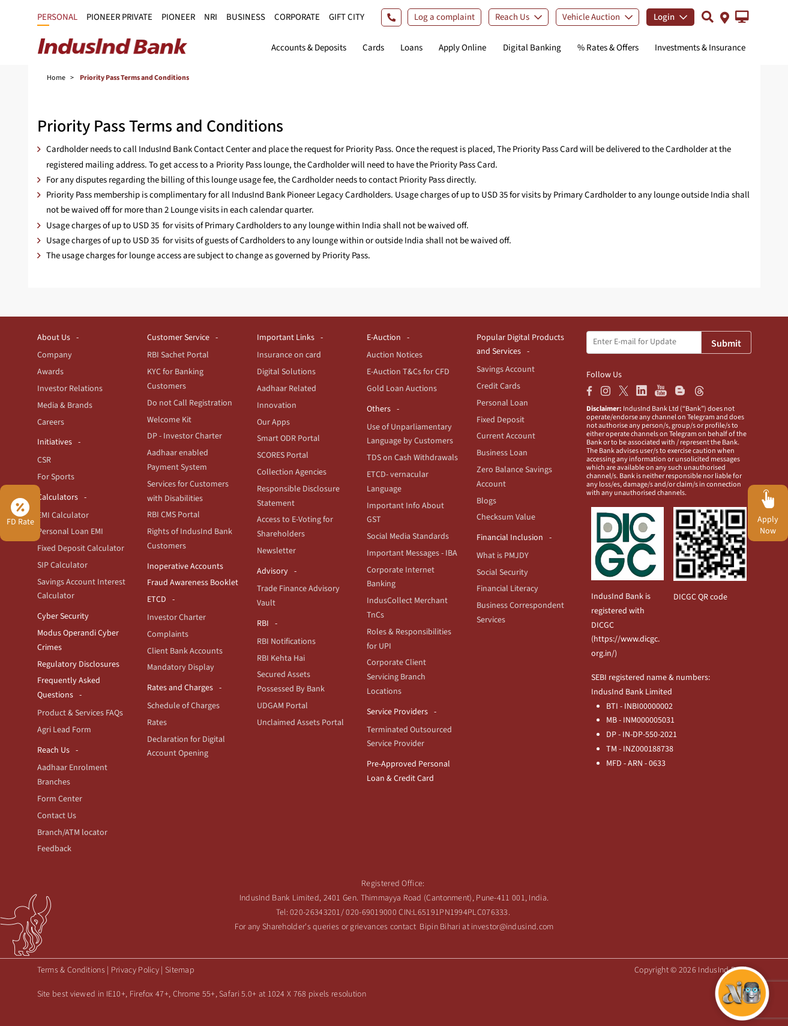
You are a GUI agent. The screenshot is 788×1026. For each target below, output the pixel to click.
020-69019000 (371, 912)
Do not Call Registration (189, 403)
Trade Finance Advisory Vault (298, 596)
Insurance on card (289, 355)
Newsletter (276, 551)
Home (56, 78)
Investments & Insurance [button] (700, 47)
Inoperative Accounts (185, 566)
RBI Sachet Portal (178, 355)
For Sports (55, 477)
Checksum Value (506, 517)
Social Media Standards (408, 536)
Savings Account (506, 369)
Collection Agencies (291, 472)
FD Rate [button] (20, 513)
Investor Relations (70, 389)
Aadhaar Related (286, 389)
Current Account (506, 436)
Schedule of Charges (183, 706)
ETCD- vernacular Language (398, 482)
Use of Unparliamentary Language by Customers (410, 434)
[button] (742, 16)
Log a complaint (444, 17)
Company (54, 355)
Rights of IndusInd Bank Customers (189, 539)
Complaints (167, 634)
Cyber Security (63, 616)
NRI (210, 17)
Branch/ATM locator (72, 833)
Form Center (59, 799)
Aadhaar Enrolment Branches (72, 775)
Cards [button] (373, 47)
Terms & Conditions (71, 970)
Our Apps (273, 422)
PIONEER (178, 17)
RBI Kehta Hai (281, 658)
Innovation (276, 405)
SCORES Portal (282, 455)
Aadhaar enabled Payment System (177, 460)
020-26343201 (315, 912)
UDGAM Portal (282, 706)
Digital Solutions (286, 372)
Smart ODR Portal (288, 439)
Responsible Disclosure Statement (298, 496)
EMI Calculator (63, 515)
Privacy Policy (135, 970)
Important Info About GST (405, 513)
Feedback (54, 849)
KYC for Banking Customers (175, 379)
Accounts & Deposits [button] (308, 47)
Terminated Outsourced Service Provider (409, 737)
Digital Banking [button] (532, 47)
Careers (50, 422)
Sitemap (179, 970)
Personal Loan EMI (70, 532)
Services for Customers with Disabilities (188, 491)
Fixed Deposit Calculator (80, 548)
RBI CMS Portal (173, 515)
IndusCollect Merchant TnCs (407, 608)
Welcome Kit (169, 420)
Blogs (486, 501)
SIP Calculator (62, 565)
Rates (157, 723)
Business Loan (502, 453)
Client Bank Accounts (185, 651)
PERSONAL (57, 17)
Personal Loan (502, 403)
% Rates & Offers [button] (608, 47)
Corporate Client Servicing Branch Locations (396, 677)
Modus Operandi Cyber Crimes (78, 640)
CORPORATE (297, 17)
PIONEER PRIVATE (119, 17)
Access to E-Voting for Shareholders (295, 527)
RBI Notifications (286, 642)
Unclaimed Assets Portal (300, 723)
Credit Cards (498, 386)
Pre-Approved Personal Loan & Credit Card (408, 771)
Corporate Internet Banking (401, 577)
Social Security (502, 572)
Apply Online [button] (462, 47)
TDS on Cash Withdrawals (412, 458)
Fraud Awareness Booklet (192, 583)
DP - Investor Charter (184, 436)
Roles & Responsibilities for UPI (409, 639)
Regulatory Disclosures (78, 664)
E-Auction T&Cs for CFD (408, 372)
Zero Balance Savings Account (514, 477)
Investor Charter (176, 618)
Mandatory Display (180, 667)
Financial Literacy (507, 589)
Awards (50, 372)
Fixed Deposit (501, 420)
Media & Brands (64, 405)
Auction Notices (395, 355)
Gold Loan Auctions (402, 389)
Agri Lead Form (64, 730)
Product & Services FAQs (80, 713)
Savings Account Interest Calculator (81, 589)
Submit (726, 343)
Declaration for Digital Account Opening (186, 746)
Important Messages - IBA (412, 553)
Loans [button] (411, 47)
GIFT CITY (346, 17)
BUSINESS (245, 17)
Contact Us (56, 816)
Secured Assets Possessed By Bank (291, 682)
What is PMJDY (503, 556)
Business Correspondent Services (520, 613)
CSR (44, 460)
